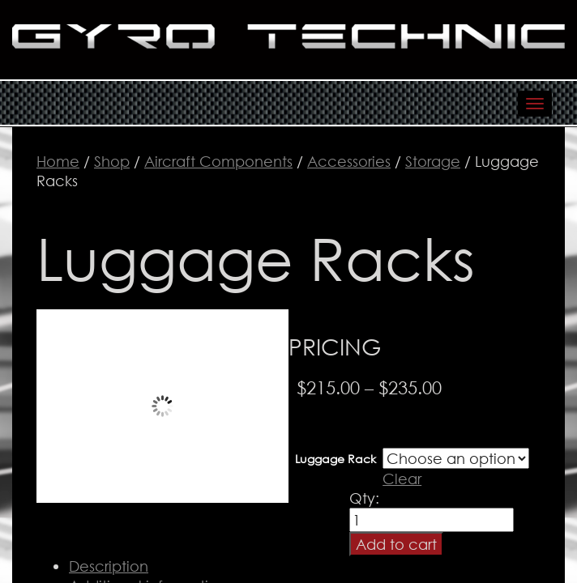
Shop (112, 161)
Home (57, 161)
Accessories (349, 161)
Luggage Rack (335, 459)
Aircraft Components (218, 161)
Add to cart (396, 544)
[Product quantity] (431, 520)
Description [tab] (108, 566)
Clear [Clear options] (402, 478)
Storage (432, 161)
